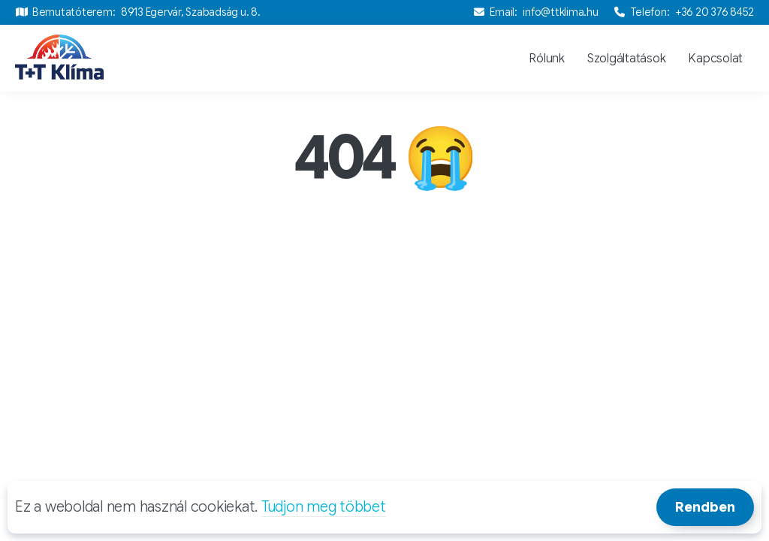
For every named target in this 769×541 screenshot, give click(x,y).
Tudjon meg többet (323, 506)
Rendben (705, 507)
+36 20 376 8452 (714, 12)
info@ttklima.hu (560, 12)
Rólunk (547, 58)
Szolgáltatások (626, 58)
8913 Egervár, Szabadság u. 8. (191, 12)
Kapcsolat (715, 58)
